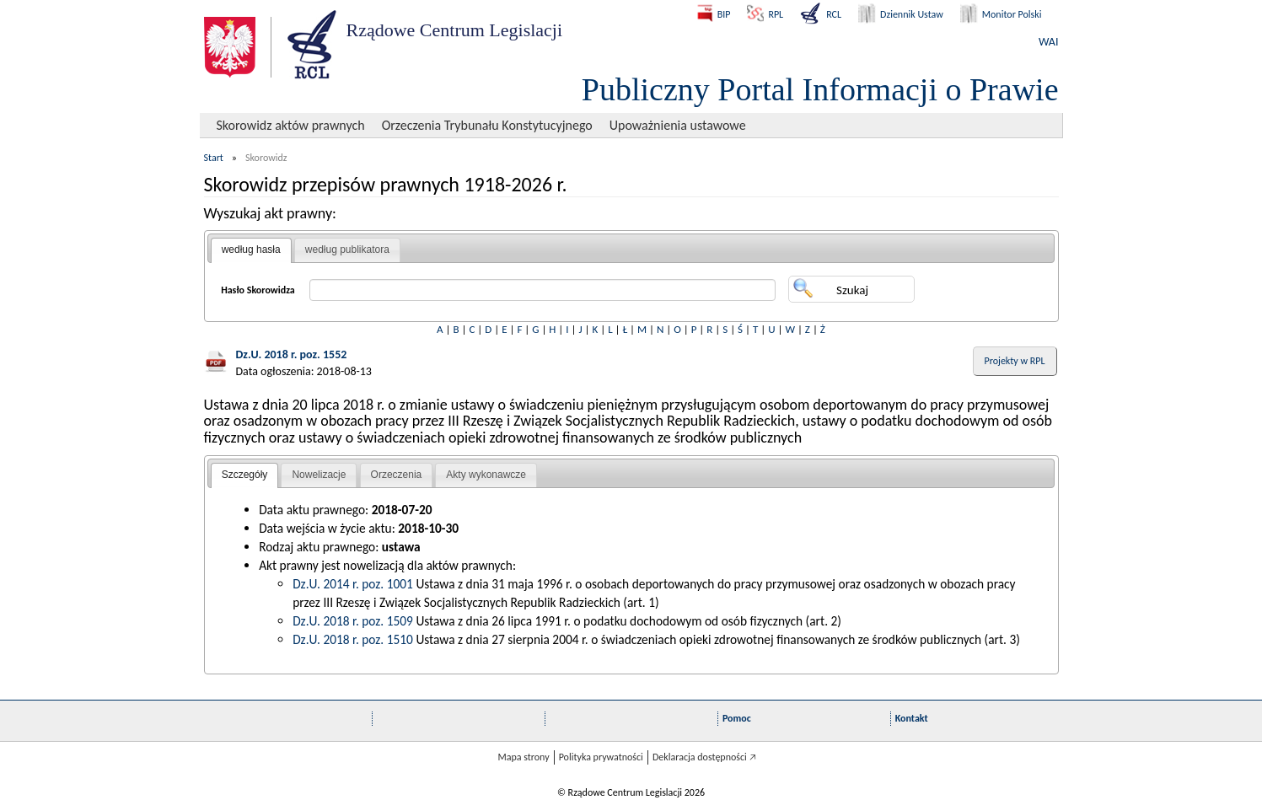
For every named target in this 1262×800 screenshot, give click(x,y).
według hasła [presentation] (251, 249)
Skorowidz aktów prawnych (291, 125)
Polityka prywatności (601, 757)
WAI (1048, 42)
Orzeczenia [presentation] (396, 475)
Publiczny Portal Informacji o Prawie (820, 89)
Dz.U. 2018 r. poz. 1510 (353, 639)
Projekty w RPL (1015, 361)
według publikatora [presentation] (347, 249)
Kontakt (911, 718)
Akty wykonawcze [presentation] (486, 475)
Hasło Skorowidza (258, 290)
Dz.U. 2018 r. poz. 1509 (353, 621)
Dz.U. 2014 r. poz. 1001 (353, 584)
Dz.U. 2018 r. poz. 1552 (291, 354)
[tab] (251, 250)
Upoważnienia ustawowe (678, 125)
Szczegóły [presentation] (245, 475)
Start (213, 158)
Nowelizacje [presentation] (319, 475)
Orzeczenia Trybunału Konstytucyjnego (487, 125)
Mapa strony (523, 757)
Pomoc (736, 718)
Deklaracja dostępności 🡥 (704, 757)
